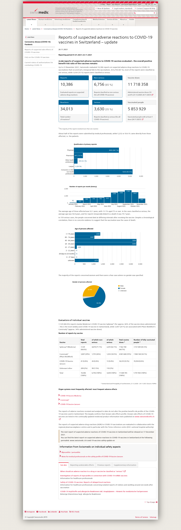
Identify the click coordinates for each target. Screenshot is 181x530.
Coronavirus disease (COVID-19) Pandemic (58, 29)
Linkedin (53, 512)
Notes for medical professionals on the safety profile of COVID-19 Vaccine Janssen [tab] (92, 456)
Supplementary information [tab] (125, 465)
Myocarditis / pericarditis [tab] (70, 452)
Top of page (150, 502)
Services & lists (112, 19)
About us (123, 19)
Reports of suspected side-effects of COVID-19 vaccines (39, 50)
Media (108, 4)
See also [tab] (63, 465)
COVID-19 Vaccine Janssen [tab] (70, 404)
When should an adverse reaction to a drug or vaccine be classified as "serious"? (92, 471)
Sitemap (153, 517)
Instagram (31, 512)
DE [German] (146, 4)
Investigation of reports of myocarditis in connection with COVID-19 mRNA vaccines (93, 476)
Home (27, 29)
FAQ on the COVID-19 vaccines (37, 57)
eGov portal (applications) (129, 4)
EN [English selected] (155, 4)
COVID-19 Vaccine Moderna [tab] (70, 396)
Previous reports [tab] (103, 465)
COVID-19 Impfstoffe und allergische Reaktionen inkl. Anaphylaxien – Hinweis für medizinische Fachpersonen (104, 491)
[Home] (57, 10)
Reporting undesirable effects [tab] (82, 465)
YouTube (64, 512)
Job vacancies (116, 4)
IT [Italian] (152, 4)
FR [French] (149, 4)
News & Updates (103, 8)
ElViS (139, 4)
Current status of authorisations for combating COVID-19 (39, 63)
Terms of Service (141, 517)
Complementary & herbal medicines (80, 20)
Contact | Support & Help (145, 8)
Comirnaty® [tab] (64, 400)
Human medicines (45, 19)
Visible (131, 19)
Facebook (42, 512)
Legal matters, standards (122, 8)
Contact (102, 4)
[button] (135, 13)
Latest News (32, 20)
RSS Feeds (75, 512)
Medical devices (99, 19)
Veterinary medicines (62, 19)
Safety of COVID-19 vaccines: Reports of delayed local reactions (85, 482)
